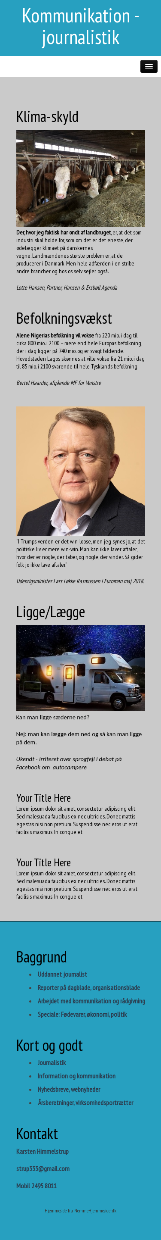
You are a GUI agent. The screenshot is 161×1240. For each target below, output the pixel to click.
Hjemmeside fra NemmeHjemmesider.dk (80, 1210)
